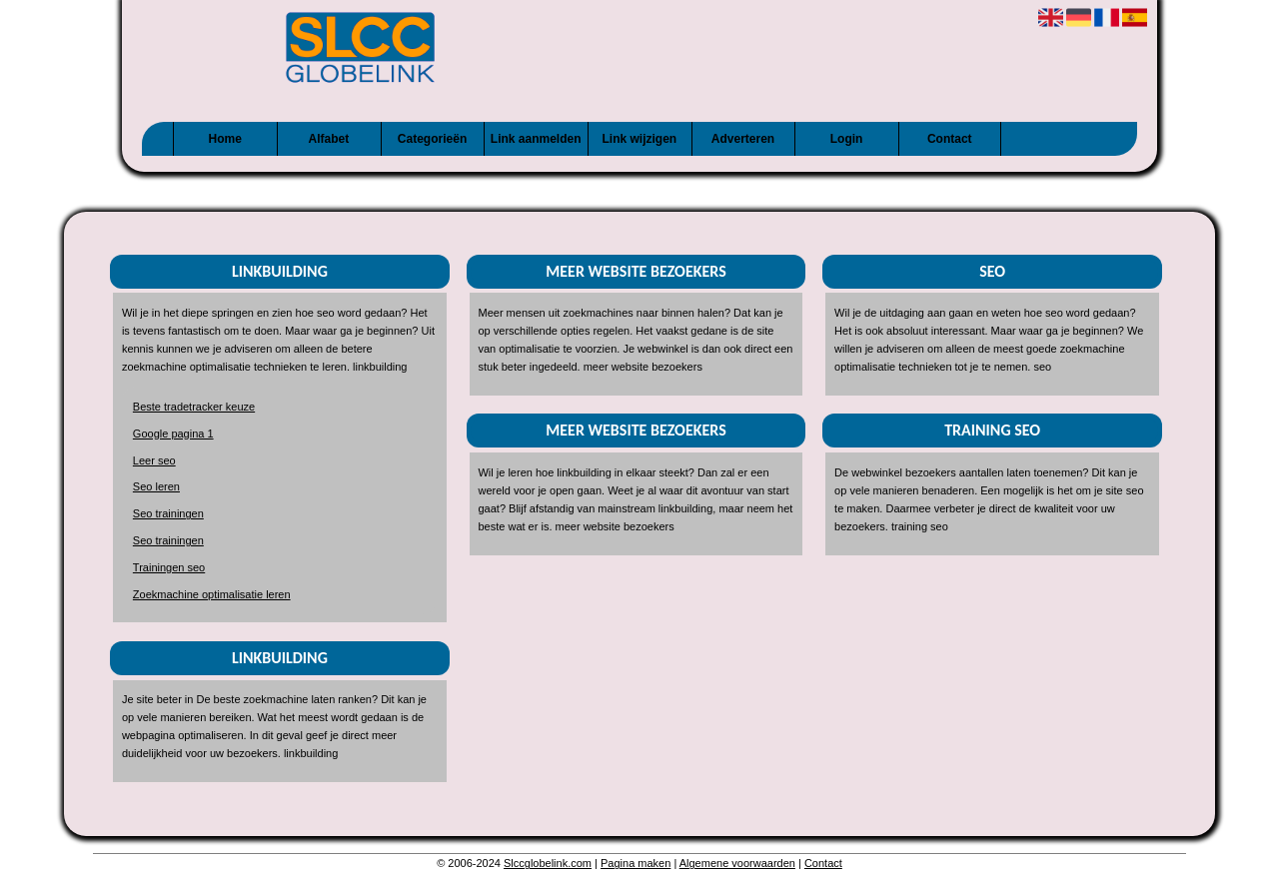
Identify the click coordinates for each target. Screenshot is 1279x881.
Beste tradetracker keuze (194, 407)
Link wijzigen (639, 139)
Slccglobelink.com (548, 863)
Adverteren (742, 139)
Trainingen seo (169, 567)
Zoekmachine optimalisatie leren (212, 594)
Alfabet (329, 139)
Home (225, 139)
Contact (949, 139)
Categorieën (432, 139)
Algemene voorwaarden (737, 863)
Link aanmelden (536, 139)
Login (846, 139)
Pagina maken (635, 863)
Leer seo (154, 460)
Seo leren (156, 486)
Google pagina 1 (173, 434)
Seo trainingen (168, 513)
